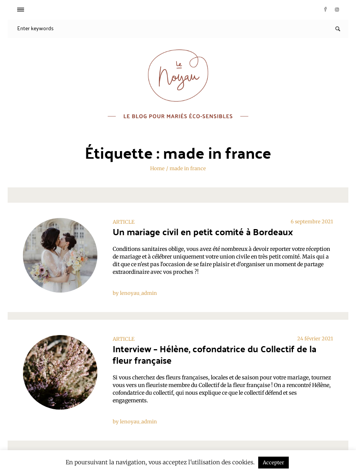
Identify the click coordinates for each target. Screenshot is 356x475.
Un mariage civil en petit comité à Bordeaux (203, 231)
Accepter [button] (273, 462)
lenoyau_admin (138, 293)
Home (157, 168)
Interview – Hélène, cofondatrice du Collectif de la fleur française (214, 354)
